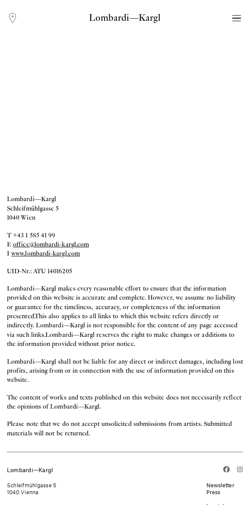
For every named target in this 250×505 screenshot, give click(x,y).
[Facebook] (226, 470)
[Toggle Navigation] (236, 18)
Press (213, 492)
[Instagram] (240, 470)
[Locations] (12, 18)
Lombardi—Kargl (125, 18)
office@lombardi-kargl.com (51, 244)
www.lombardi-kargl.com (45, 253)
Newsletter (220, 485)
